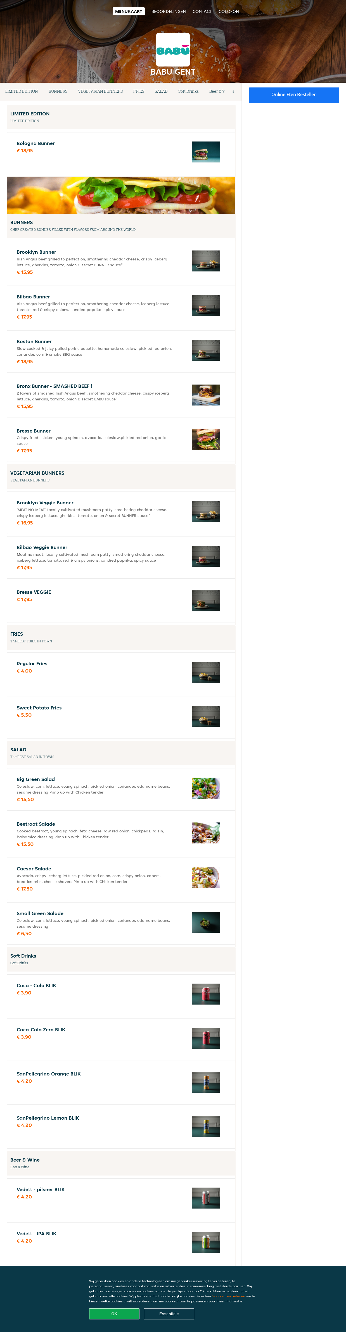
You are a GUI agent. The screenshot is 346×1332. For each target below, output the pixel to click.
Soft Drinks (188, 91)
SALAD (161, 91)
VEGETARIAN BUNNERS (100, 91)
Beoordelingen (168, 11)
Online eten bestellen (294, 94)
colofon (229, 11)
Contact (202, 11)
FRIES (138, 91)
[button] (233, 92)
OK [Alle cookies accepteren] (114, 1314)
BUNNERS (58, 91)
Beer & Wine (220, 91)
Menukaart (128, 11)
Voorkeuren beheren (228, 1296)
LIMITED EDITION (21, 91)
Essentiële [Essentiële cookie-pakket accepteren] (169, 1314)
